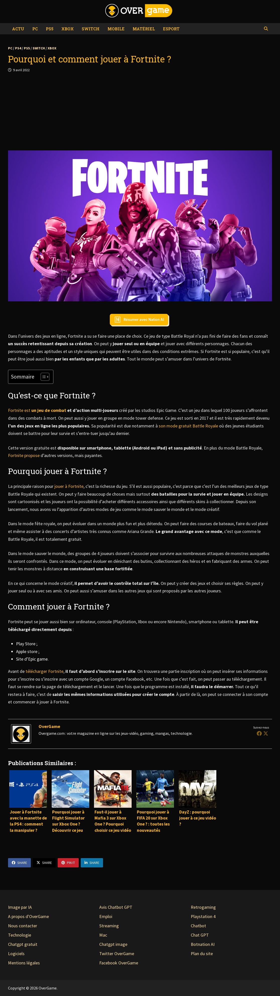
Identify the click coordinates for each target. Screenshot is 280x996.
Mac (103, 935)
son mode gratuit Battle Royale (189, 426)
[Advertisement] (140, 111)
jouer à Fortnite (68, 486)
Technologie (19, 935)
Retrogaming (203, 907)
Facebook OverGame (118, 963)
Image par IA (20, 907)
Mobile (116, 28)
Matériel (144, 28)
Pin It (68, 862)
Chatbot (198, 926)
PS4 (18, 48)
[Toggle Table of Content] (42, 377)
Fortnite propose (24, 455)
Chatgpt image (113, 944)
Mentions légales (24, 963)
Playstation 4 (203, 916)
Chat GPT (200, 935)
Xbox (67, 28)
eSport (171, 28)
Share (19, 862)
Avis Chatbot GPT (115, 907)
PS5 (49, 28)
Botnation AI (203, 944)
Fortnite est (37, 410)
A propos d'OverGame (28, 916)
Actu (18, 28)
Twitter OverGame (116, 953)
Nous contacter (22, 926)
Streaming (109, 926)
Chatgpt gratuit (22, 944)
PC (35, 28)
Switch (91, 28)
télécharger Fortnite (44, 671)
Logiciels (16, 953)
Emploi (105, 916)
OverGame (49, 726)
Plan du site (202, 953)
